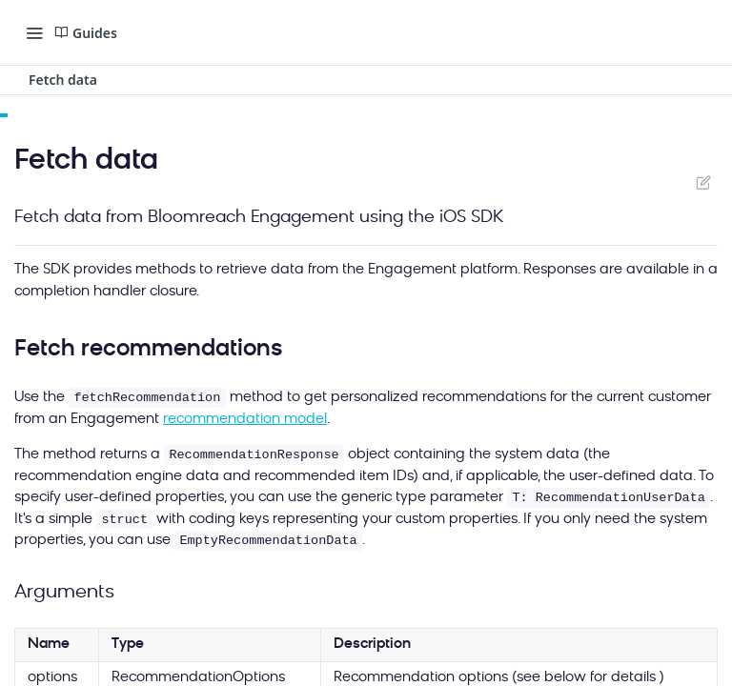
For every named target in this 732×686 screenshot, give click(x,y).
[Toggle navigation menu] (34, 32)
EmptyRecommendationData (267, 541)
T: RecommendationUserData (608, 498)
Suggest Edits (703, 182)
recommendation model (245, 420)
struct (124, 520)
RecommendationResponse (253, 455)
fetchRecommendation (146, 398)
